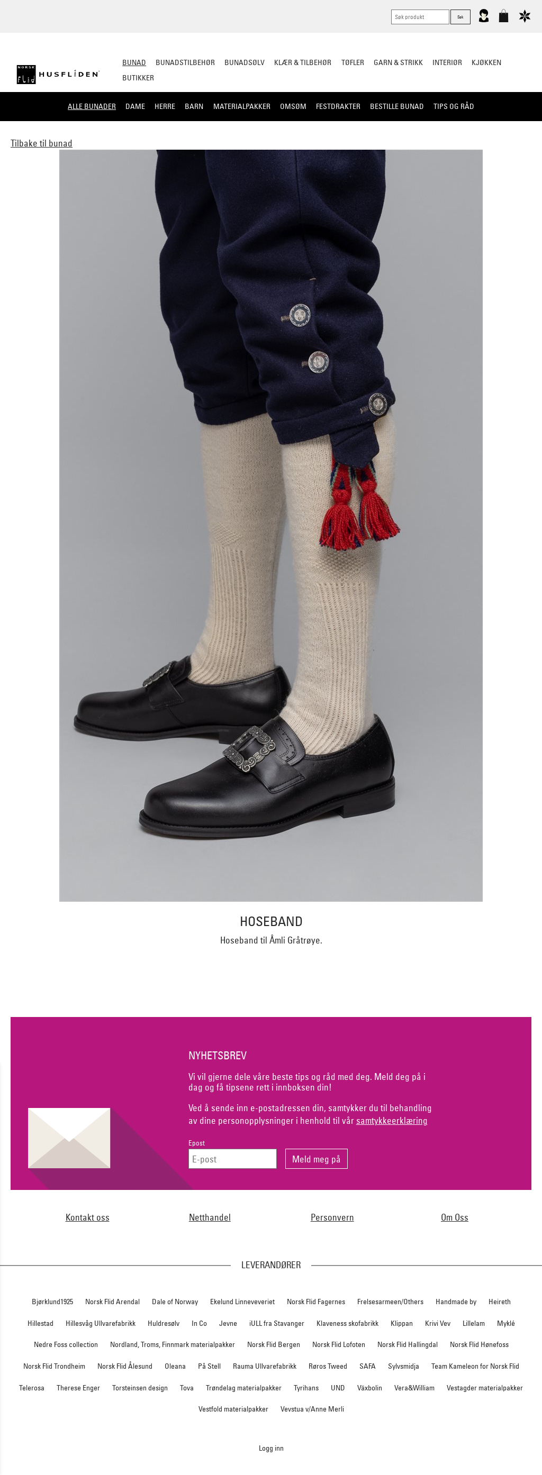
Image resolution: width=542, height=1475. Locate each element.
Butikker (138, 78)
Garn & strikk (398, 62)
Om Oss (454, 1217)
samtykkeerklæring (392, 1120)
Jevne (228, 1323)
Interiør (447, 62)
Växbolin (369, 1387)
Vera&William (414, 1387)
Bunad (134, 62)
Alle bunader (92, 106)
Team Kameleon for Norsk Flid (475, 1366)
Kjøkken (486, 62)
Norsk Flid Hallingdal (407, 1344)
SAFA (367, 1366)
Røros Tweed (328, 1366)
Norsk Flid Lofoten (338, 1344)
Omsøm (293, 106)
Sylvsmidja (403, 1366)
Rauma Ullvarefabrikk (264, 1366)
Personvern (332, 1217)
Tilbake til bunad (42, 143)
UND (338, 1387)
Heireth (500, 1301)
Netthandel (210, 1217)
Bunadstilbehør (185, 62)
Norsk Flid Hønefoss (479, 1344)
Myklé (506, 1323)
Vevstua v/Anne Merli (312, 1409)
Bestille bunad (397, 106)
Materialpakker (241, 106)
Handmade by (456, 1301)
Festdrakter (338, 106)
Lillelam (474, 1323)
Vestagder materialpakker (485, 1387)
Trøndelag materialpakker (244, 1387)
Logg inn (271, 1447)
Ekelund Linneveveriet (242, 1301)
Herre (165, 106)
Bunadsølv (244, 62)
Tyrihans (306, 1387)
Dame (135, 106)
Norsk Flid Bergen (273, 1344)
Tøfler (352, 62)
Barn (194, 106)
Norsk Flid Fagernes (316, 1301)
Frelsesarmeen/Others (390, 1301)
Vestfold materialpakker (233, 1409)
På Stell (209, 1366)
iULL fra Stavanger (276, 1323)
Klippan (402, 1323)
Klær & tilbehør (302, 62)
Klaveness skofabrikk (347, 1323)
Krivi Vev (437, 1323)
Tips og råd (453, 106)
